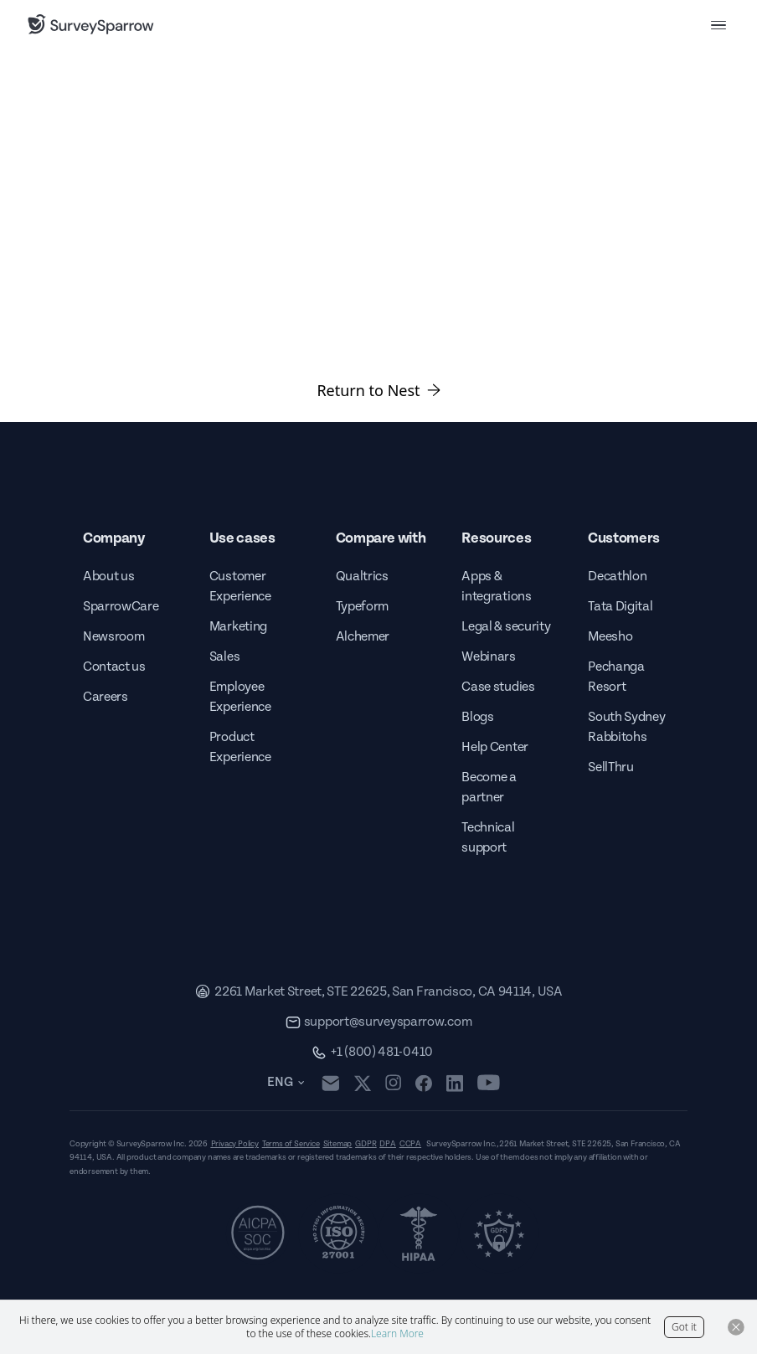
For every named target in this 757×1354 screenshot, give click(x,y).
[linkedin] (454, 1082)
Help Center (494, 747)
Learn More (397, 1333)
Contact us (114, 667)
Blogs (477, 717)
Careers (105, 697)
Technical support (487, 838)
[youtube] (488, 1082)
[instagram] (393, 1082)
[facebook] (423, 1082)
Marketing (238, 627)
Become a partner (488, 788)
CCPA (410, 1144)
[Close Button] (736, 1327)
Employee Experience (240, 697)
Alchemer (362, 637)
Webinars (488, 657)
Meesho (610, 637)
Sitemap (338, 1144)
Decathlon (617, 576)
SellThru (610, 767)
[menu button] (718, 24)
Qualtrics (362, 576)
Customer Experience (240, 587)
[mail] (330, 1083)
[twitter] (362, 1083)
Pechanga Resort (616, 677)
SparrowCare (120, 607)
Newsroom (113, 637)
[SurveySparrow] (91, 24)
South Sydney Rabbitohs (626, 727)
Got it (684, 1327)
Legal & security (505, 627)
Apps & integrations (496, 587)
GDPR (365, 1144)
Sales (224, 657)
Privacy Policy (235, 1144)
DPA (387, 1144)
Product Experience (240, 747)
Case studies (497, 687)
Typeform (362, 607)
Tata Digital (620, 607)
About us (108, 576)
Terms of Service (291, 1144)
